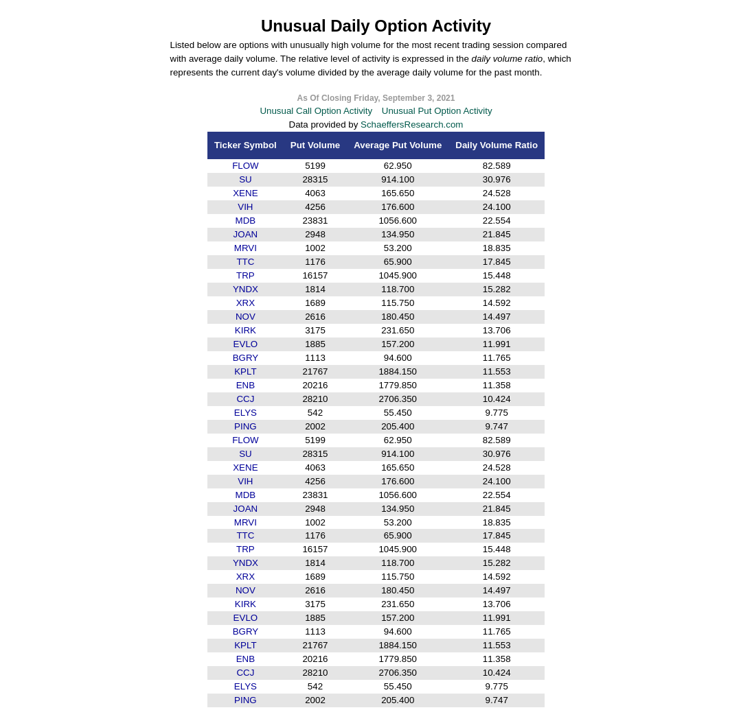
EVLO (245, 344)
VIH (245, 207)
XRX (245, 303)
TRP (245, 275)
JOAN (245, 234)
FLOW (245, 166)
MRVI (245, 248)
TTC (245, 262)
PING (245, 426)
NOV (245, 316)
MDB (246, 220)
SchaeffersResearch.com (412, 124)
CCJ (245, 399)
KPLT (245, 371)
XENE (245, 193)
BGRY (246, 358)
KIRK (245, 330)
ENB (245, 385)
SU (245, 179)
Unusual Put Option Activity (437, 111)
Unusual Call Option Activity (316, 111)
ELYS (245, 412)
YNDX (245, 289)
